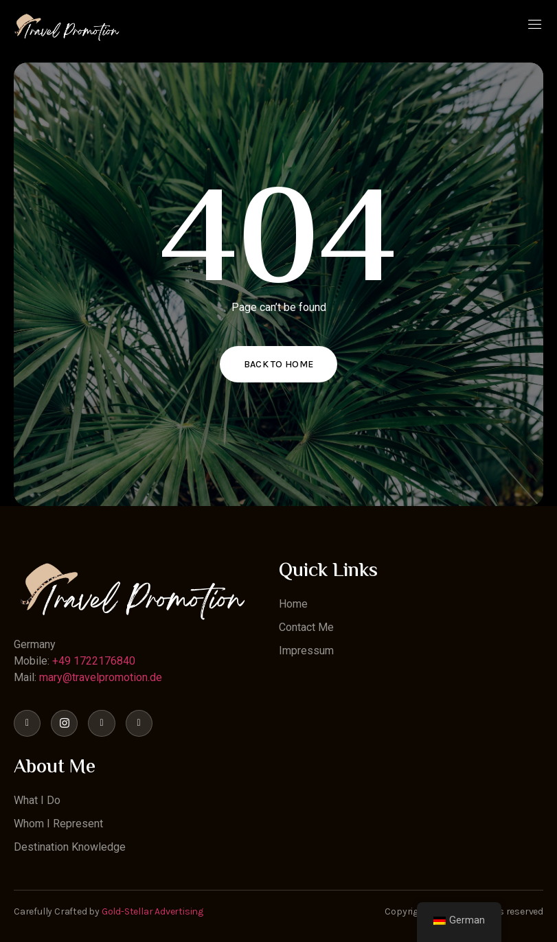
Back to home (279, 364)
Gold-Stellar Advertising (152, 911)
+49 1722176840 (93, 660)
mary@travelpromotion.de (100, 677)
